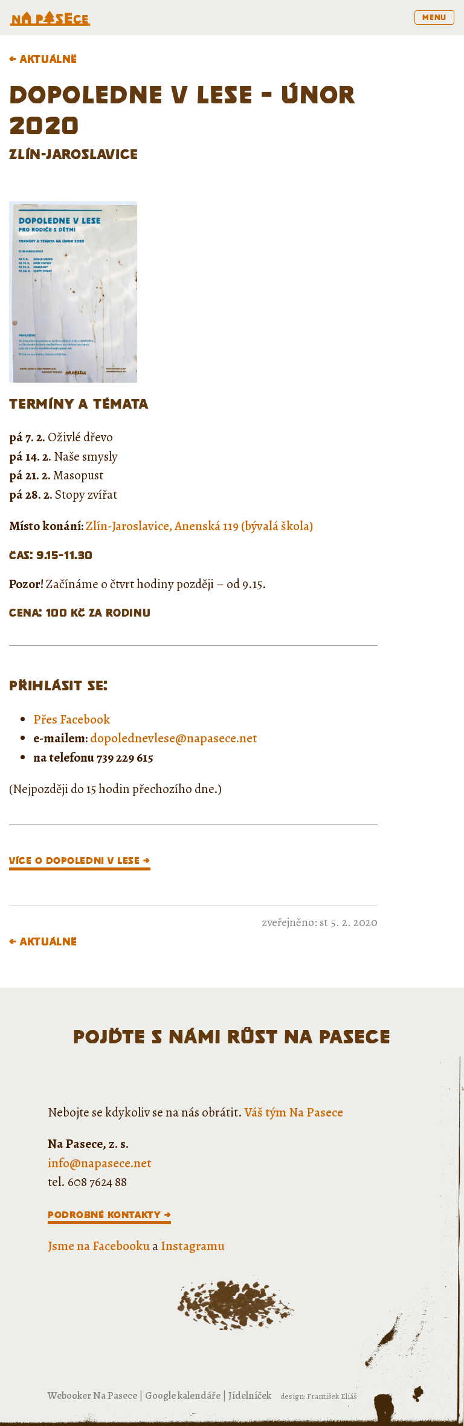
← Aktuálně (43, 59)
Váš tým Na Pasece (294, 1112)
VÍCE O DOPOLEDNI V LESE (74, 860)
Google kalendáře (183, 1395)
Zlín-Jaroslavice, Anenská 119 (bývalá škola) (199, 525)
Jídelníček (249, 1395)
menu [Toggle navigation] (434, 17)
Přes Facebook (71, 719)
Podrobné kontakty (104, 1214)
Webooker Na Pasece (92, 1395)
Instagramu (193, 1245)
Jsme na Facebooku (99, 1245)
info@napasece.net (100, 1163)
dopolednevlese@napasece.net (173, 738)
